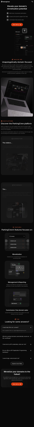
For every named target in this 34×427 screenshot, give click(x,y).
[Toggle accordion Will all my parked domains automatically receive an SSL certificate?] (17, 337)
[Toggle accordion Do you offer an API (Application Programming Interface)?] (17, 351)
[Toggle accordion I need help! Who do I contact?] (17, 327)
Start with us (17, 24)
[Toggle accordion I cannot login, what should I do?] (17, 358)
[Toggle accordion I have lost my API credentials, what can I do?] (17, 344)
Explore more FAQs (17, 363)
